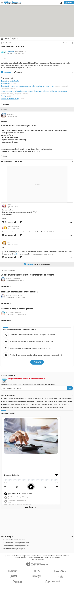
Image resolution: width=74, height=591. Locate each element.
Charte (35, 557)
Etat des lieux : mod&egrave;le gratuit (14, 548)
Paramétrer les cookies (20, 557)
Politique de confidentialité (62, 556)
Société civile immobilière (9, 99)
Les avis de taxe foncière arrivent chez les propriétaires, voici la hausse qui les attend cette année (34, 91)
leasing (16, 254)
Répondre (29, 264)
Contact (30, 557)
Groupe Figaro (56, 557)
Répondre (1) (8, 72)
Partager (18, 72)
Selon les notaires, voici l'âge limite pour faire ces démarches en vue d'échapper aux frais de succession (33, 407)
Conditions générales (30, 556)
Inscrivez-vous (20, 556)
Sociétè (3, 96)
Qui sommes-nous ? (10, 556)
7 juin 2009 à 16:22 (12, 207)
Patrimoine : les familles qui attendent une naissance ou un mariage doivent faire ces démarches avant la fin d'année (37, 401)
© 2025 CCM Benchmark (37, 559)
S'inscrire (37, 362)
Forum (7, 39)
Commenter (9, 222)
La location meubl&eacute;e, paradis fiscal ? (16, 546)
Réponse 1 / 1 (5, 109)
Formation (40, 557)
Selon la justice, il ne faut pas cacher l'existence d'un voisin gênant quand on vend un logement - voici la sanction (36, 404)
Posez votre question (43, 264)
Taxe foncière (5, 84)
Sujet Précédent (7, 43)
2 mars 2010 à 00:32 (18, 53)
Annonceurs (48, 557)
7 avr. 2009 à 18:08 (12, 116)
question (69, 2)
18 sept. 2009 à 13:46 (14, 229)
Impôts (14, 39)
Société (39, 556)
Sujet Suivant (67, 43)
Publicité (45, 556)
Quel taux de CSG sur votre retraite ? (14, 540)
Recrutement (51, 556)
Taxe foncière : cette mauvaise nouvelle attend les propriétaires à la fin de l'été (27, 86)
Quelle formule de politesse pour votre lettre (16, 543)
